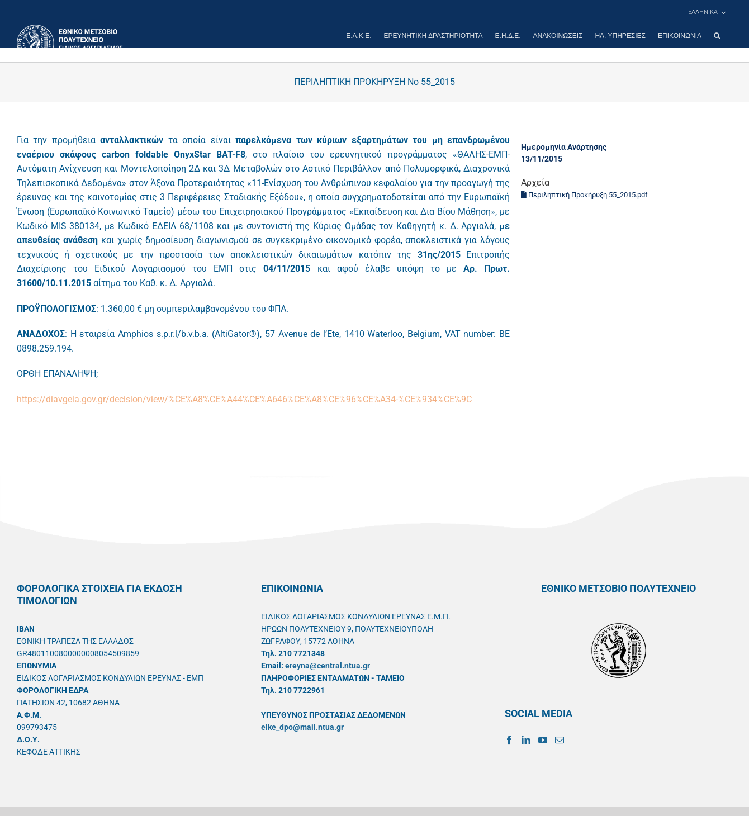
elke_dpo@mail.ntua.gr (302, 727)
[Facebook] (509, 740)
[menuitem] (706, 12)
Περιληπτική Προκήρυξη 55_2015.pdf (584, 195)
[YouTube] (542, 740)
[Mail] (559, 740)
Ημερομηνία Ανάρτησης (563, 147)
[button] (717, 36)
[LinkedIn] (526, 740)
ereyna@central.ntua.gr (327, 665)
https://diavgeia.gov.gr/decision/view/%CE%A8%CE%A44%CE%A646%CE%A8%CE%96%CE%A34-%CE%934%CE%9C (244, 399)
